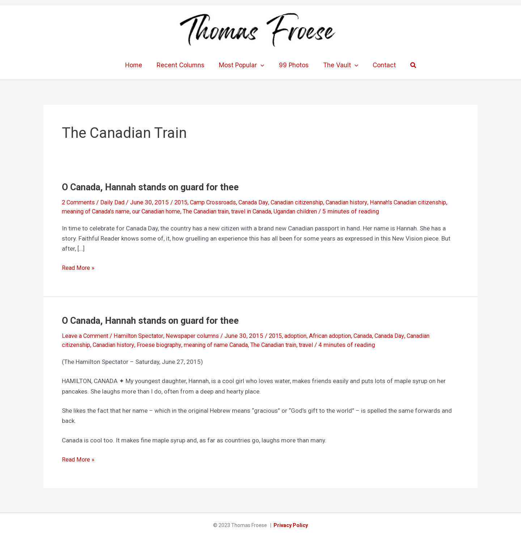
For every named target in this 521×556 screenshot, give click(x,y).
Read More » (79, 268)
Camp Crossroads (220, 202)
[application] (261, 65)
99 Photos (293, 65)
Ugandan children (348, 211)
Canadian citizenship (309, 202)
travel (323, 344)
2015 (185, 202)
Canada (379, 335)
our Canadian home (196, 211)
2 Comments (79, 202)
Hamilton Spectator (143, 335)
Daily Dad (115, 202)
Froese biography (164, 344)
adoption (306, 335)
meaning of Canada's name (130, 211)
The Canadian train (250, 211)
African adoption (343, 335)
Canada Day (263, 202)
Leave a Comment (86, 335)
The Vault (337, 65)
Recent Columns (184, 65)
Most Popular (242, 65)
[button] (407, 65)
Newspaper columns (199, 335)
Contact (378, 65)
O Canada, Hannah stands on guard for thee (154, 187)
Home (139, 65)
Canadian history (362, 202)
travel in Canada (300, 211)
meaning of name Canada (225, 344)
